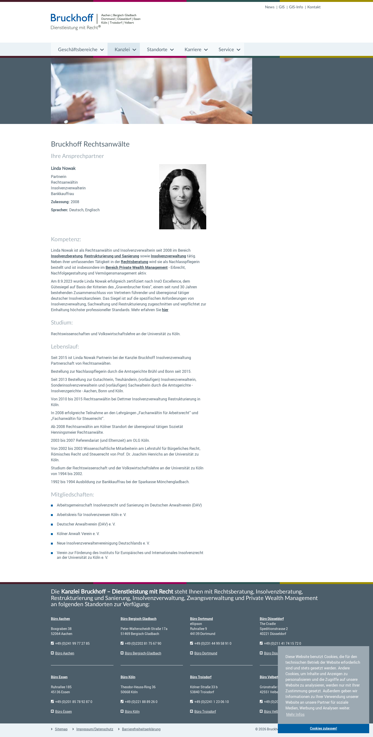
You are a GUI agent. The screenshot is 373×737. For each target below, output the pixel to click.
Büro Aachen (60, 618)
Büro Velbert (269, 677)
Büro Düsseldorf (272, 618)
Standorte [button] (157, 49)
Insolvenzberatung (67, 256)
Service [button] (226, 49)
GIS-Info (296, 7)
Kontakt (314, 7)
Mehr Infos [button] (295, 714)
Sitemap (61, 729)
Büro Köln (128, 677)
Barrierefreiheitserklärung (141, 729)
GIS (282, 7)
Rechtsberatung (134, 261)
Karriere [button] (193, 49)
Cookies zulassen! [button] (323, 728)
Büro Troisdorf (200, 677)
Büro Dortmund (201, 618)
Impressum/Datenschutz (94, 729)
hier (165, 309)
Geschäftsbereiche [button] (78, 49)
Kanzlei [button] (122, 49)
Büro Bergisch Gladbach (139, 618)
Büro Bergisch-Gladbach (143, 653)
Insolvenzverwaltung (168, 256)
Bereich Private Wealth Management (137, 267)
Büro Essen (59, 677)
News (270, 7)
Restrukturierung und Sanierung (111, 256)
